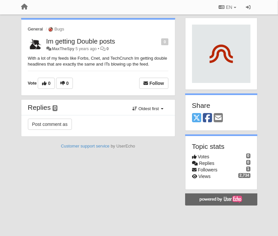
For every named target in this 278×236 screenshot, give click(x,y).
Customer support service (85, 146)
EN (227, 7)
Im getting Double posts (80, 41)
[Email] (218, 118)
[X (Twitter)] (196, 118)
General (35, 29)
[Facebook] (207, 118)
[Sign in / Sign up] (248, 7)
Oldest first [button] (147, 108)
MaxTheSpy (63, 49)
